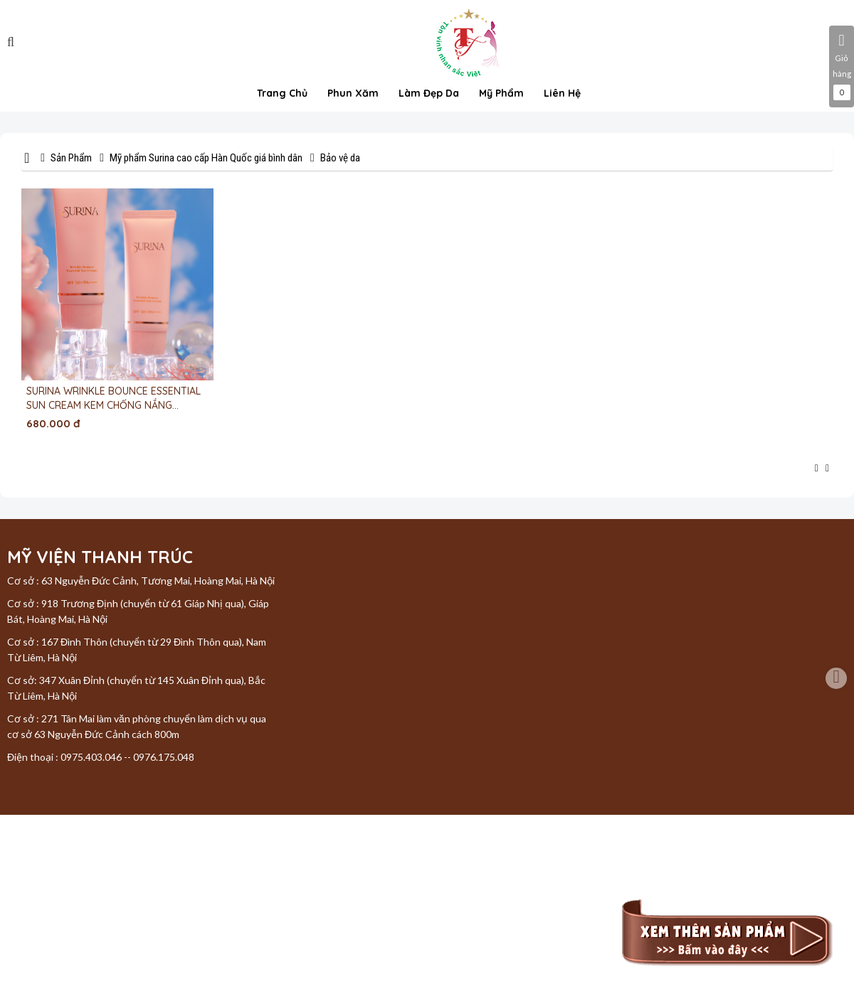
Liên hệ (562, 93)
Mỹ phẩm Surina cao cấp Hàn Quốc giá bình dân (206, 157)
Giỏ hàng (841, 66)
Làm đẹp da (429, 93)
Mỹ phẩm (501, 93)
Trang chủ (282, 93)
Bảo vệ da (340, 157)
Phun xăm (353, 93)
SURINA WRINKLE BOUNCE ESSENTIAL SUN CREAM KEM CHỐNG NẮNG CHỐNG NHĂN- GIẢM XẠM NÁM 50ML (113, 398)
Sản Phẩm (71, 157)
